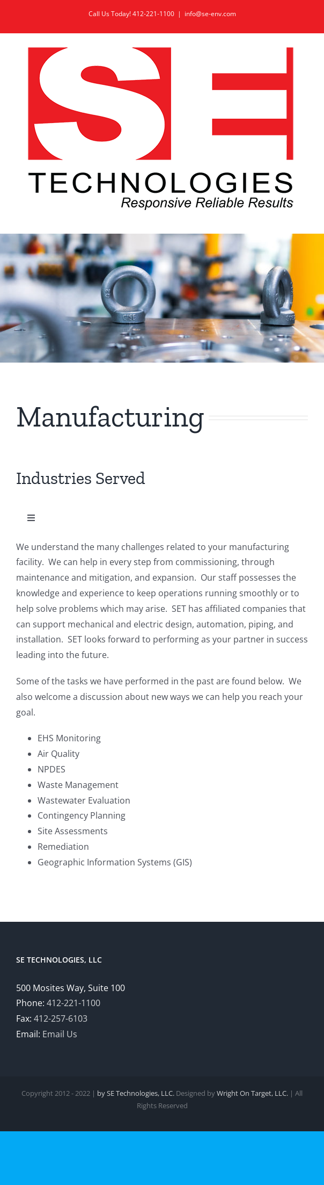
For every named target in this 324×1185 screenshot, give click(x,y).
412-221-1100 (73, 1003)
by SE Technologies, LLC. (135, 1093)
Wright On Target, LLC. (252, 1093)
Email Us (59, 1034)
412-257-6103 (60, 1018)
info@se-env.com (210, 13)
